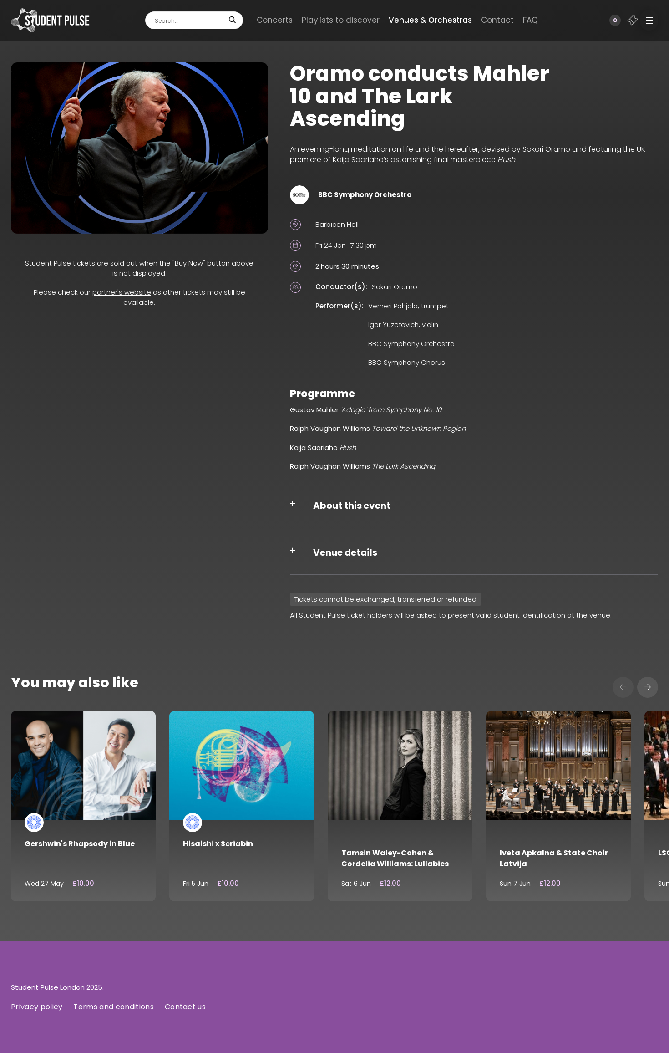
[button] (649, 20)
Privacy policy (36, 1007)
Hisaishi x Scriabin (218, 843)
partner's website (121, 292)
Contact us (185, 1007)
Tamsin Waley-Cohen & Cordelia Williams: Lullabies (395, 858)
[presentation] (623, 687)
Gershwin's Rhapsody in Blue (80, 843)
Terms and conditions (113, 1007)
